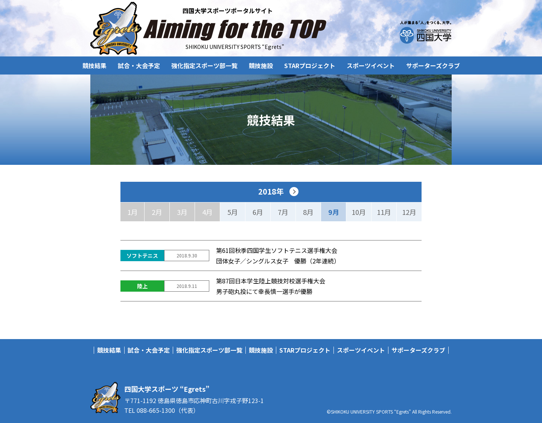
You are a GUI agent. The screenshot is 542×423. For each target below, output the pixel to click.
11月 (384, 212)
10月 (359, 212)
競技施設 (261, 65)
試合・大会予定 (139, 65)
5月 (232, 212)
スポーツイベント (371, 65)
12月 (409, 212)
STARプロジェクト (309, 65)
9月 (333, 212)
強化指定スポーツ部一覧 (204, 65)
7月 (283, 212)
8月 (308, 212)
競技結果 (94, 65)
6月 (258, 212)
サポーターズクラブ (433, 65)
